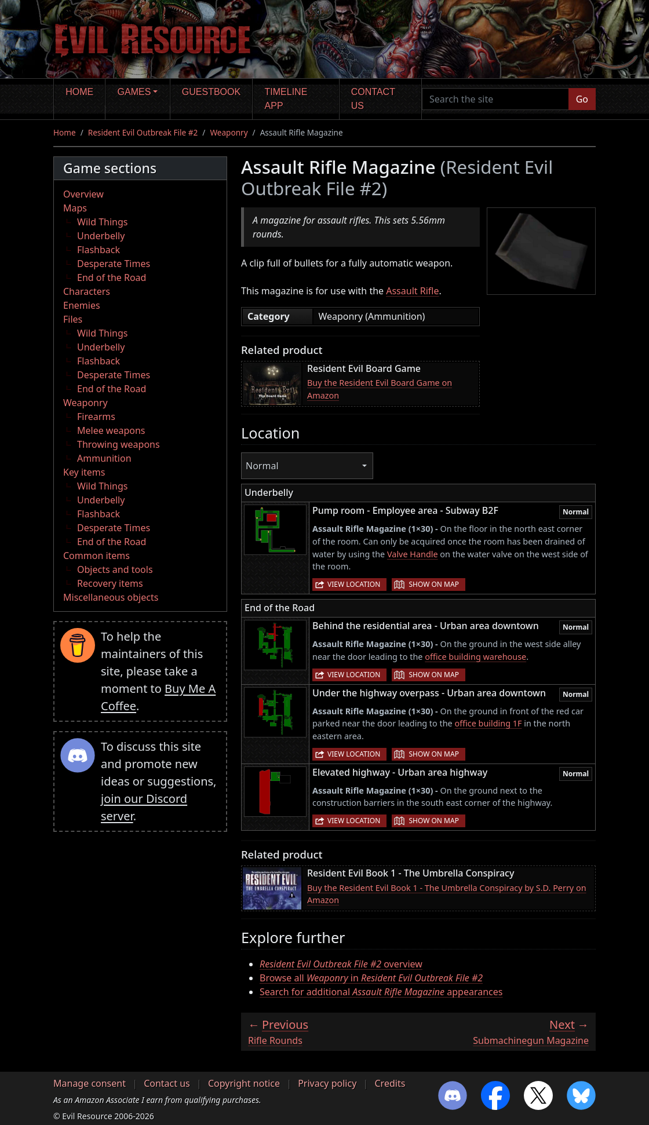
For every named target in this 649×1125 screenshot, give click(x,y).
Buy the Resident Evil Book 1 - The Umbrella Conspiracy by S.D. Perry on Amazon (446, 894)
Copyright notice (244, 1083)
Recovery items (110, 583)
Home (79, 92)
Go (582, 99)
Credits (389, 1083)
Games (134, 92)
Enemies (81, 305)
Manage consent (89, 1083)
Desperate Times (113, 263)
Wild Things (102, 221)
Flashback (98, 249)
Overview (83, 194)
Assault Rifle (412, 290)
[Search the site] (495, 99)
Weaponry (228, 132)
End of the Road (111, 277)
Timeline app (286, 99)
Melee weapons (111, 430)
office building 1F (488, 723)
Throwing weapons (118, 444)
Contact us (373, 99)
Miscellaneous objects (110, 597)
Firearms (96, 416)
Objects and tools (115, 569)
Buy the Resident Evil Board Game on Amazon (379, 389)
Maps (75, 208)
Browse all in (371, 977)
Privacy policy (327, 1083)
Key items (84, 472)
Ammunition (104, 458)
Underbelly (101, 235)
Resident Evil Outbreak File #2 (143, 132)
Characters (86, 291)
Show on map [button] (433, 584)
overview (341, 964)
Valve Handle (412, 554)
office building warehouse (475, 656)
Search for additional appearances (381, 991)
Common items (96, 555)
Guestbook (211, 92)
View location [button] (353, 584)
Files (72, 319)
